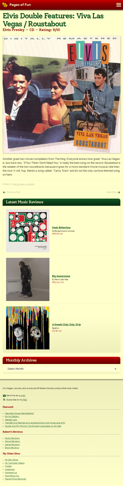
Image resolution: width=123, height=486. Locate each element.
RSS (25, 400)
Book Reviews (12, 448)
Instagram (10, 469)
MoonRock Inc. (12, 476)
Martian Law (11, 420)
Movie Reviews (12, 441)
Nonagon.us (11, 473)
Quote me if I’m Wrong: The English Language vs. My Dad (33, 426)
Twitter (8, 466)
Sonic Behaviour (61, 227)
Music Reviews (12, 438)
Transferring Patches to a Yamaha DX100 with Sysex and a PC (35, 423)
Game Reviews (12, 445)
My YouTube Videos (14, 463)
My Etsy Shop (11, 460)
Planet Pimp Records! (15, 479)
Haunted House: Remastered (19, 413)
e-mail (22, 396)
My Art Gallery (12, 416)
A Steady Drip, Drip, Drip (66, 324)
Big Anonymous (61, 276)
